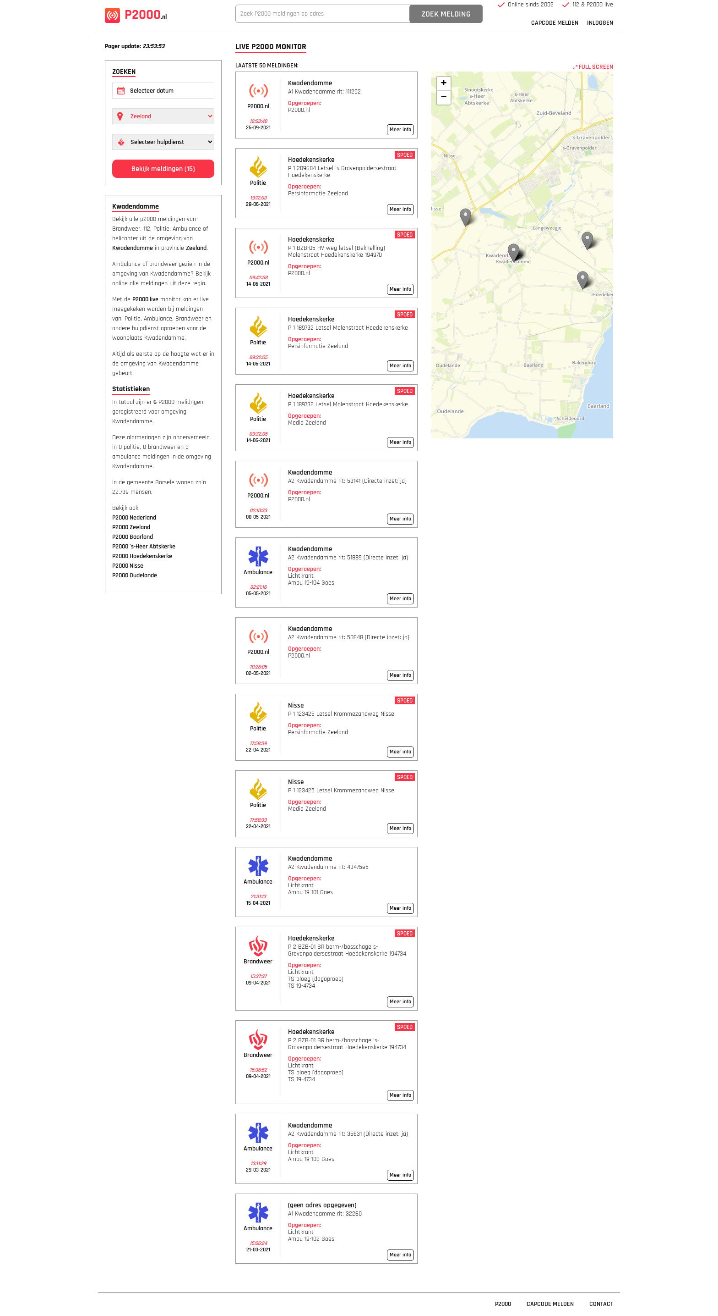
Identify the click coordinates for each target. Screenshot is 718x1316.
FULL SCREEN (593, 67)
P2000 (136, 14)
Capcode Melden (554, 23)
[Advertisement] (163, 741)
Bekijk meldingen (163, 169)
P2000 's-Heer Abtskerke (143, 546)
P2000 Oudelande (134, 575)
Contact (601, 1304)
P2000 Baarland (132, 537)
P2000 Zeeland (131, 527)
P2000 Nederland (134, 518)
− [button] (443, 98)
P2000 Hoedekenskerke (142, 556)
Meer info (400, 129)
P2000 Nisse (127, 566)
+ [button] (443, 84)
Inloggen (600, 23)
